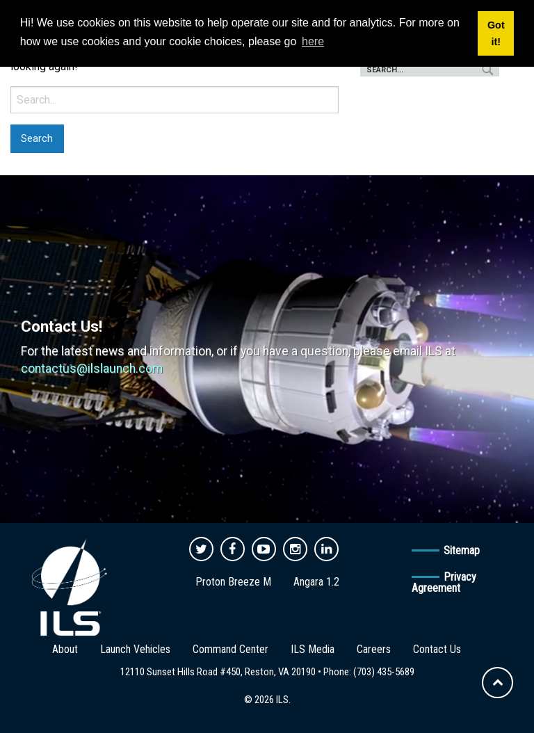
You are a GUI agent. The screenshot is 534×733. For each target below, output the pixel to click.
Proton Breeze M (233, 581)
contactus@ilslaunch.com (92, 369)
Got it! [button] (496, 33)
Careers (374, 649)
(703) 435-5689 (383, 672)
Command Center (230, 649)
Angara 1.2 (316, 581)
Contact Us (437, 649)
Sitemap (462, 550)
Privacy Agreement (444, 582)
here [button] (313, 41)
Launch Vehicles (135, 649)
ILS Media (312, 649)
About (65, 649)
